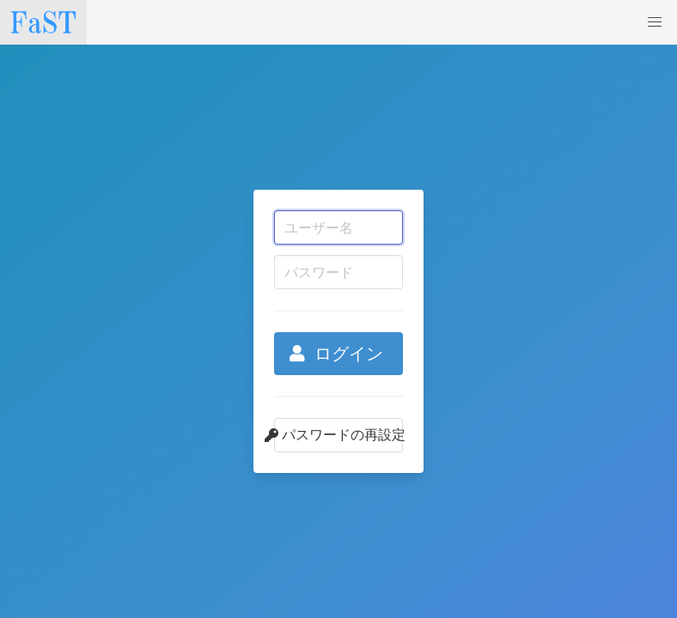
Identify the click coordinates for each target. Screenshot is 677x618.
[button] (654, 22)
